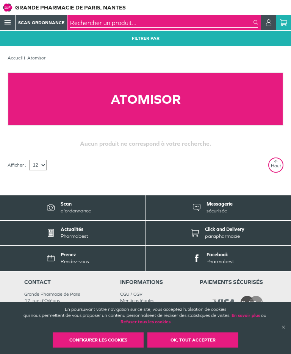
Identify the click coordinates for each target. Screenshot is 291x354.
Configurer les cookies (98, 340)
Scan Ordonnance (41, 22)
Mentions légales (137, 300)
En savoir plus (246, 315)
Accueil (15, 58)
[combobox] (161, 23)
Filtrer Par (146, 38)
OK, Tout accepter (193, 340)
